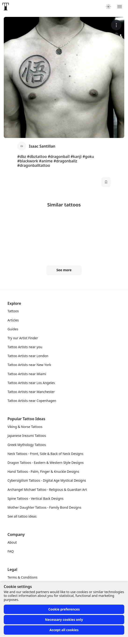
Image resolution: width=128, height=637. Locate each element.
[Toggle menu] (119, 6)
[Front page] (5, 6)
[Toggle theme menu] (108, 6)
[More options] (116, 25)
